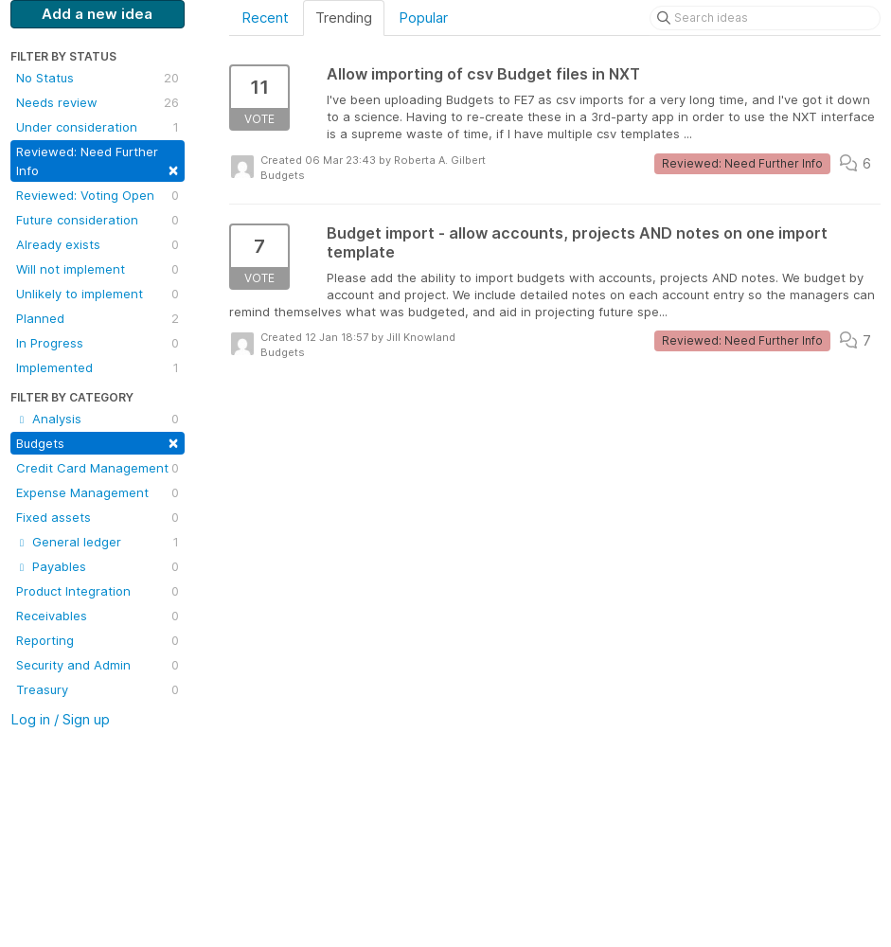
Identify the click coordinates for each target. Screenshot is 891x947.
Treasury (97, 689)
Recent (265, 18)
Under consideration (97, 126)
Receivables (97, 615)
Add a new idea (97, 14)
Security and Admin (97, 664)
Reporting (97, 640)
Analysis (97, 418)
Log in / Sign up (60, 719)
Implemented (97, 367)
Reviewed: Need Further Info (97, 161)
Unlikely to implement (97, 293)
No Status (97, 77)
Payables (97, 566)
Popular (423, 18)
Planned (97, 318)
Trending (343, 18)
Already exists (97, 244)
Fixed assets (97, 517)
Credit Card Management (97, 467)
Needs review (97, 102)
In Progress (97, 342)
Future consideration (97, 219)
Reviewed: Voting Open (97, 195)
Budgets (97, 442)
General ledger (97, 541)
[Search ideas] (765, 18)
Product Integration (97, 590)
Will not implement (97, 268)
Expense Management (97, 492)
